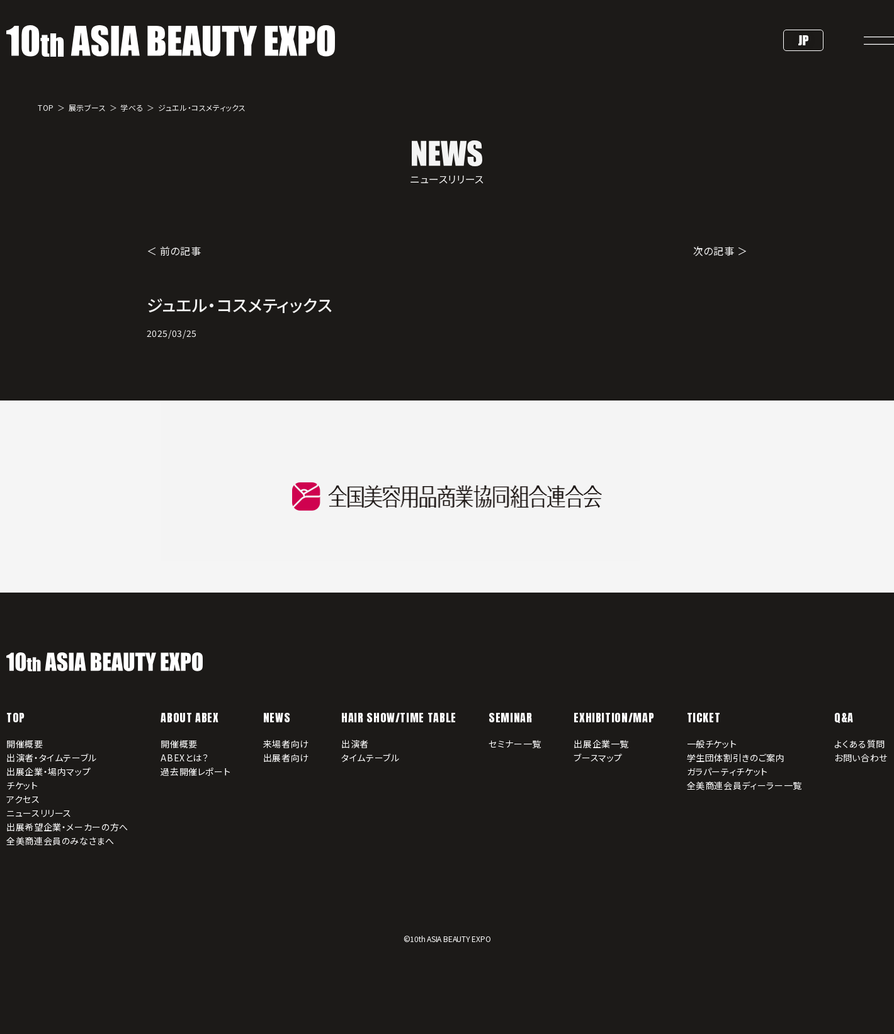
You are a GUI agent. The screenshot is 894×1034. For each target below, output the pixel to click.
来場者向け (286, 743)
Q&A (844, 717)
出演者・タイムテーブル (51, 757)
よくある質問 (859, 743)
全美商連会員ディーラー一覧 (744, 785)
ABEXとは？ (184, 757)
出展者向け (286, 757)
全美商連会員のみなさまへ (60, 840)
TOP (15, 717)
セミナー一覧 (515, 743)
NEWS (277, 717)
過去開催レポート (195, 771)
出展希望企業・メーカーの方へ (67, 827)
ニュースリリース (39, 813)
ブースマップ (598, 757)
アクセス (23, 799)
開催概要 (24, 743)
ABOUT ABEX (189, 717)
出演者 (355, 743)
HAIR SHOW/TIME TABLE (398, 717)
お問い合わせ (861, 757)
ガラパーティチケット (727, 771)
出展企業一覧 (601, 743)
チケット (22, 785)
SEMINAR (510, 717)
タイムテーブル (370, 757)
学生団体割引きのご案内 (736, 757)
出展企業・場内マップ (48, 771)
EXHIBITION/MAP (614, 717)
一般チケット (712, 743)
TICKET (704, 717)
